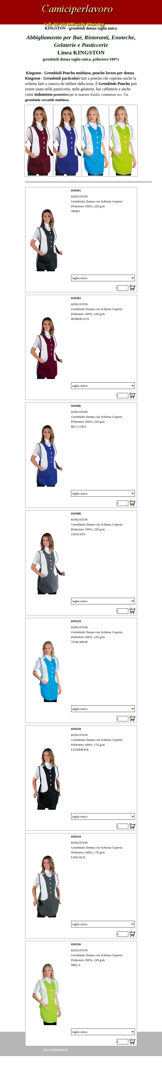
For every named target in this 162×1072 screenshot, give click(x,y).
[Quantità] (122, 288)
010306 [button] (76, 406)
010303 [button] (76, 298)
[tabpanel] (81, 48)
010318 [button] (76, 729)
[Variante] (103, 278)
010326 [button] (76, 944)
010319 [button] (76, 836)
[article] (81, 239)
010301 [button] (76, 190)
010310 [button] (76, 621)
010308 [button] (76, 513)
